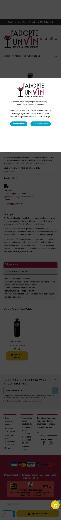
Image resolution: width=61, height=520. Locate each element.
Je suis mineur (19, 124)
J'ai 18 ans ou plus (40, 124)
